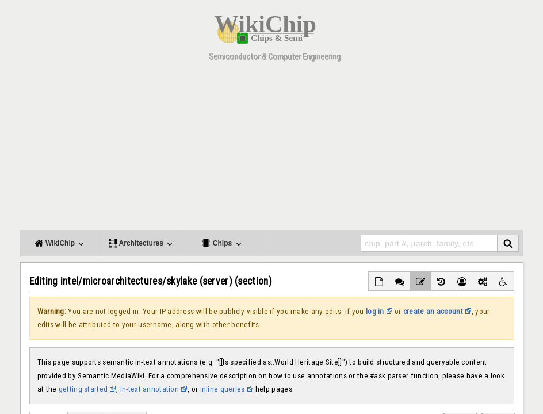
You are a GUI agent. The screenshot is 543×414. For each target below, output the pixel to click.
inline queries (222, 389)
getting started (83, 389)
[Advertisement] (271, 149)
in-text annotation (149, 389)
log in (375, 311)
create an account (433, 311)
